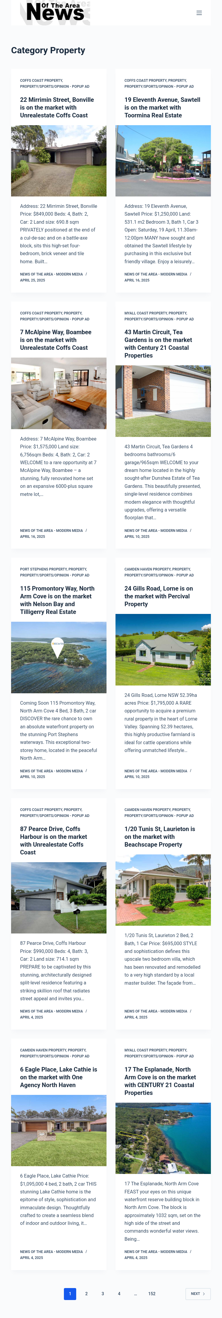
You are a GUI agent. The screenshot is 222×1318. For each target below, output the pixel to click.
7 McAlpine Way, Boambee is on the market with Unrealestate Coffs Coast (56, 340)
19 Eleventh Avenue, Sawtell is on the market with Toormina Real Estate (162, 107)
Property (177, 80)
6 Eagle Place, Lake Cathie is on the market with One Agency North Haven (58, 1077)
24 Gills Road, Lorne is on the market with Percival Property (158, 596)
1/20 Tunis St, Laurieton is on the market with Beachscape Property (159, 836)
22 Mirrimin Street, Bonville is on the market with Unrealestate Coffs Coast (57, 107)
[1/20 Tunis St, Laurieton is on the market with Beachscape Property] (163, 890)
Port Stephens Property (43, 569)
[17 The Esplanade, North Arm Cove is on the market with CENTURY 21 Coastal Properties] (163, 1138)
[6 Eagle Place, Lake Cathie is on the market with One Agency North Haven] (58, 1130)
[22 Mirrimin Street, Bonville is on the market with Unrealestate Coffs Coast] (58, 161)
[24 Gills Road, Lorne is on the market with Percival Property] (163, 650)
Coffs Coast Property (41, 80)
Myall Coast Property (145, 313)
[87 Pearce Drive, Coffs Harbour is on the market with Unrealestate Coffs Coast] (58, 898)
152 (151, 1293)
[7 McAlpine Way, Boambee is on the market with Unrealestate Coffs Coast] (58, 393)
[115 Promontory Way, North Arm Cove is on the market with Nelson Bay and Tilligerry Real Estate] (58, 657)
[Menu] (199, 13)
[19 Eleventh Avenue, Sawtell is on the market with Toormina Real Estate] (163, 161)
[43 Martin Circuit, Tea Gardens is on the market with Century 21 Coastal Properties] (163, 401)
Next (198, 1294)
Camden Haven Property (147, 569)
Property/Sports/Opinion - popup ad (54, 86)
